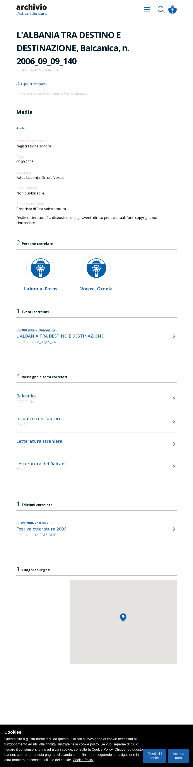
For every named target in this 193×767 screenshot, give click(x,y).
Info (20, 128)
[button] (123, 617)
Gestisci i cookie (155, 756)
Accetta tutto (178, 756)
